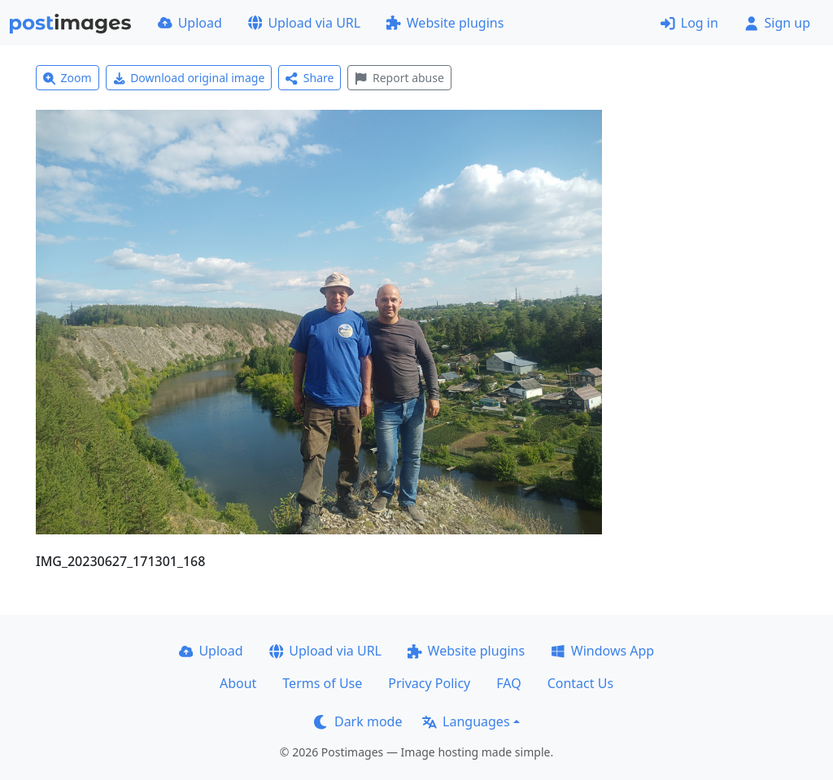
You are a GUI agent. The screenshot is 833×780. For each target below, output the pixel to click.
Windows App (602, 651)
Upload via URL (304, 23)
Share (310, 77)
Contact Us (580, 683)
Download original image (189, 77)
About (238, 683)
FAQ (508, 683)
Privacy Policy (429, 683)
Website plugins (445, 23)
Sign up (777, 23)
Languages (465, 721)
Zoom (67, 77)
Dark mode (358, 721)
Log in (689, 23)
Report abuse (399, 77)
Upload (190, 23)
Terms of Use (322, 683)
